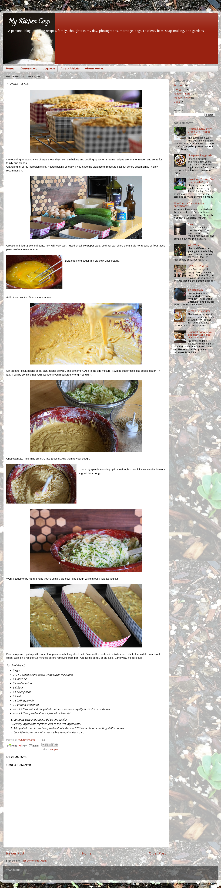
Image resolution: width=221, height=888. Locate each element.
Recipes (54, 749)
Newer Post (15, 853)
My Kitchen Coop (29, 22)
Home (10, 68)
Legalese (49, 68)
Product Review (182, 97)
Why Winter (194, 245)
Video (177, 101)
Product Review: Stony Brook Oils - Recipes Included (200, 131)
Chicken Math (195, 289)
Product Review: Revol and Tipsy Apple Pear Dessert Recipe (200, 334)
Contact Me (28, 68)
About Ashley (95, 68)
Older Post (157, 853)
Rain (190, 224)
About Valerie (69, 68)
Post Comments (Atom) (34, 860)
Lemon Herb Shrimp (199, 310)
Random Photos (183, 93)
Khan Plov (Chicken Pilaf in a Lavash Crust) (201, 181)
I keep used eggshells (200, 155)
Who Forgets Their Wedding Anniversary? (189, 204)
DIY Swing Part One (198, 266)
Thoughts (179, 89)
